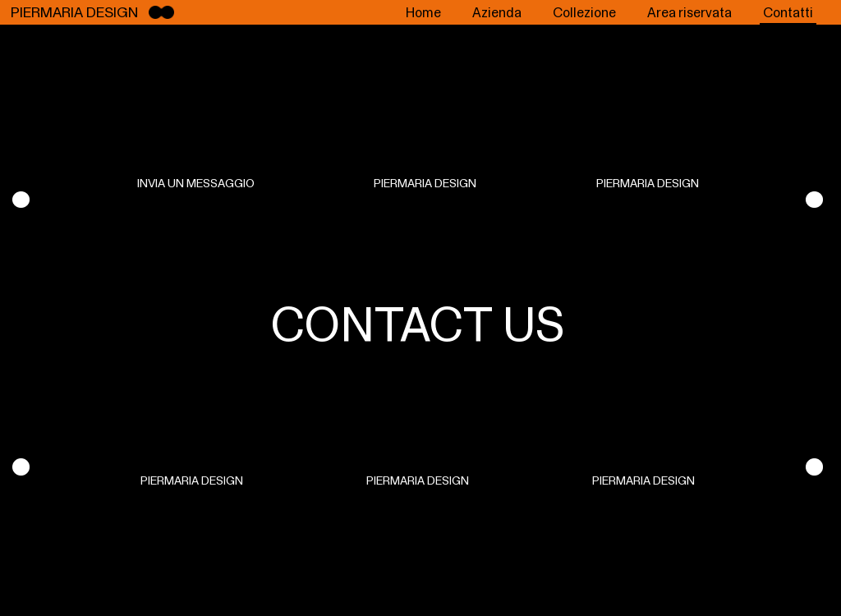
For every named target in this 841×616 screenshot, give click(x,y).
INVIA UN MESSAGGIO (196, 183)
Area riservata (689, 12)
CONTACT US (417, 324)
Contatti (788, 12)
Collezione (584, 12)
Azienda (497, 12)
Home (423, 12)
